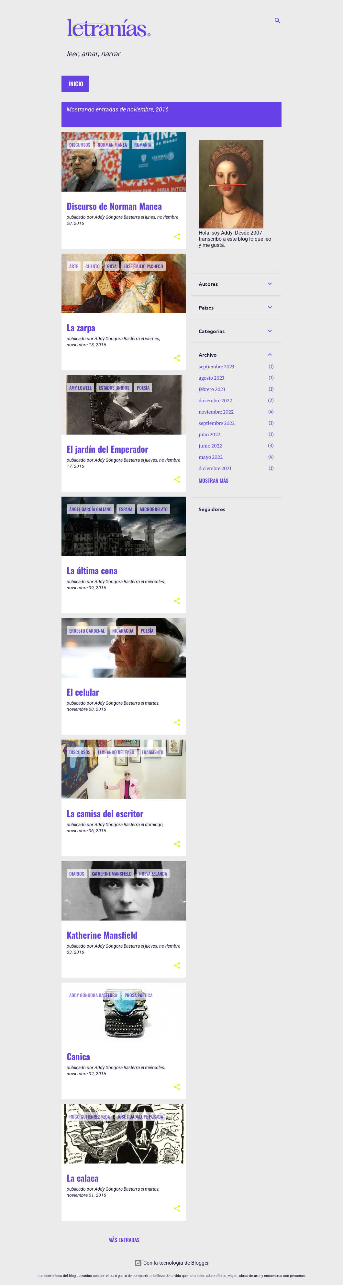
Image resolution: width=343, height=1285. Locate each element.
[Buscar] (278, 20)
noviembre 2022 (216, 412)
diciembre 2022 (215, 401)
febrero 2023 (212, 389)
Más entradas (123, 1240)
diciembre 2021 (215, 468)
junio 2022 (210, 446)
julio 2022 (209, 434)
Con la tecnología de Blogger (171, 1263)
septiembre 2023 (216, 367)
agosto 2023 (211, 378)
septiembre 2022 (217, 423)
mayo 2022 (211, 457)
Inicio (76, 83)
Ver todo (77, 119)
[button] (177, 237)
